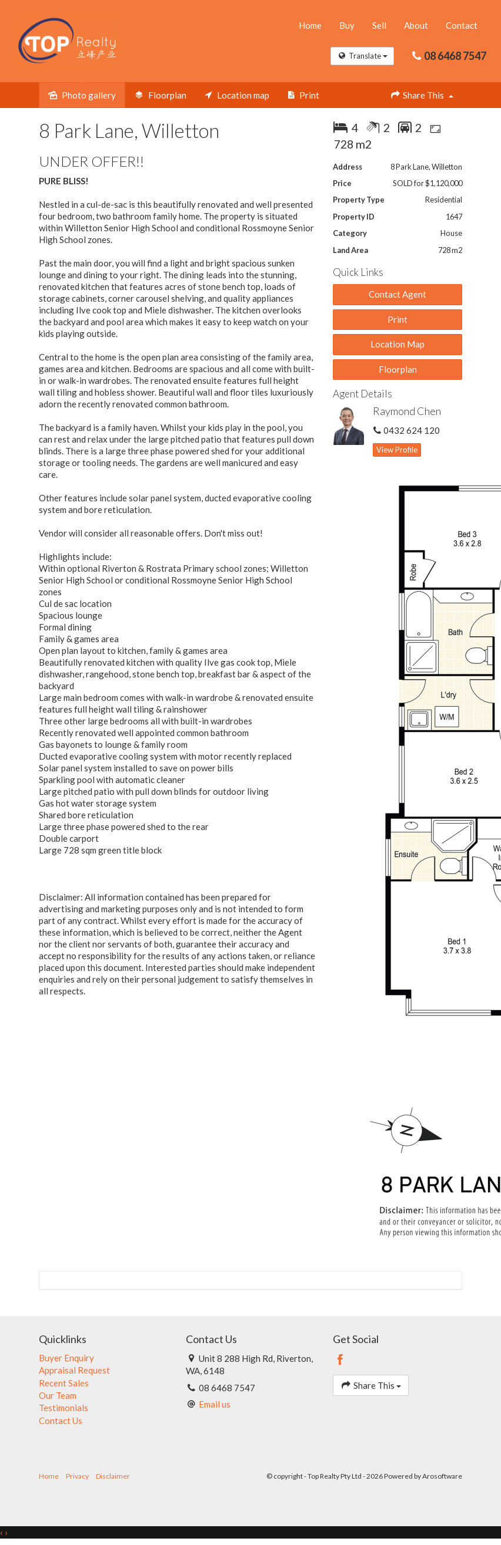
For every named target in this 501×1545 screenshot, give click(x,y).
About (416, 25)
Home (310, 25)
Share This (421, 95)
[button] (397, 319)
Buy (347, 25)
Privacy (77, 1476)
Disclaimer (113, 1476)
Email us (215, 1404)
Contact (461, 25)
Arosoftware (442, 1476)
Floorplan (398, 369)
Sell (379, 25)
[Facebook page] (340, 1360)
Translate (362, 56)
